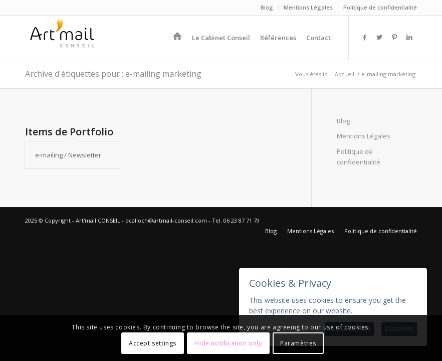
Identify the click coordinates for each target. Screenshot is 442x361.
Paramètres (298, 343)
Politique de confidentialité (380, 7)
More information (383, 310)
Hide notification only (228, 343)
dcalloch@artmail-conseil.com (166, 220)
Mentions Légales (308, 7)
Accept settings (152, 343)
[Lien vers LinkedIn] (409, 37)
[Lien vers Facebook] (364, 37)
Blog (267, 7)
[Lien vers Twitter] (379, 37)
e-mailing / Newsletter (68, 154)
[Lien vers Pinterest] (394, 37)
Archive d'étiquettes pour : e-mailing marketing (113, 73)
